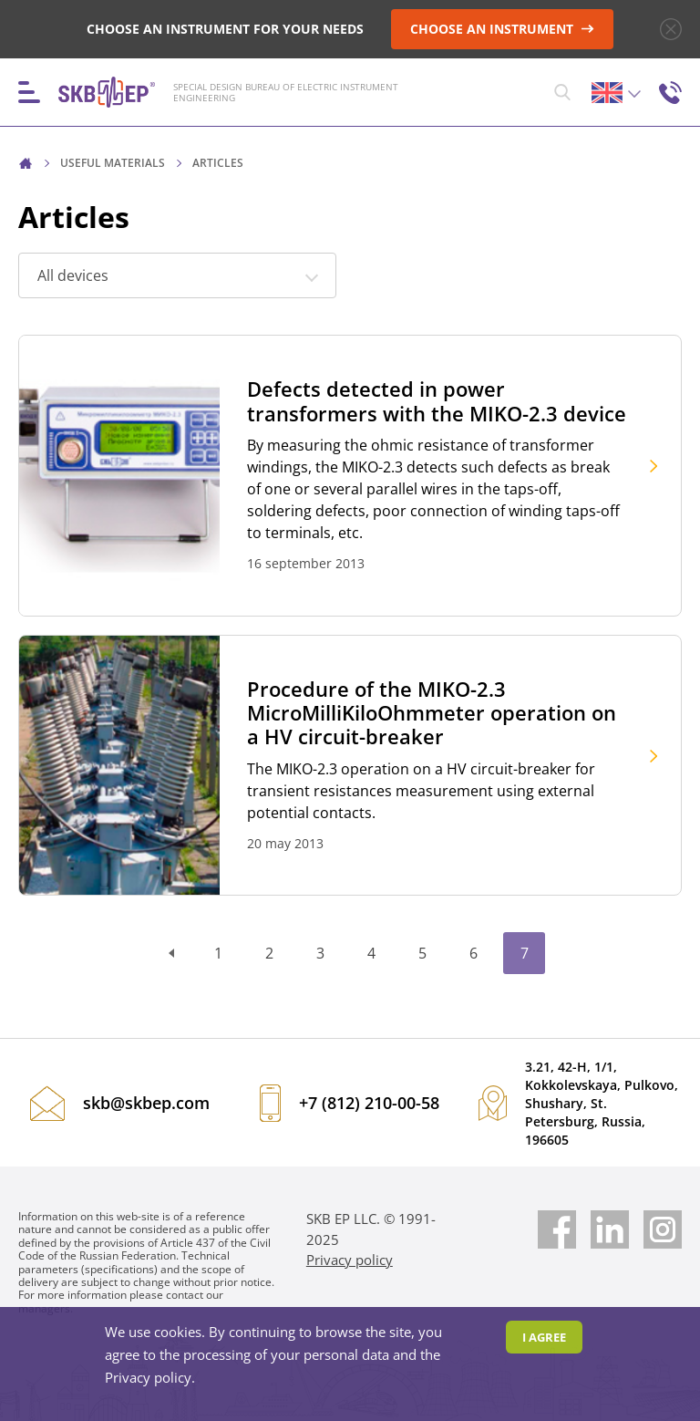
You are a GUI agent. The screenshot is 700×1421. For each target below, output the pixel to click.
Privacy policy (349, 1259)
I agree (544, 1337)
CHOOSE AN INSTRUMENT (502, 28)
